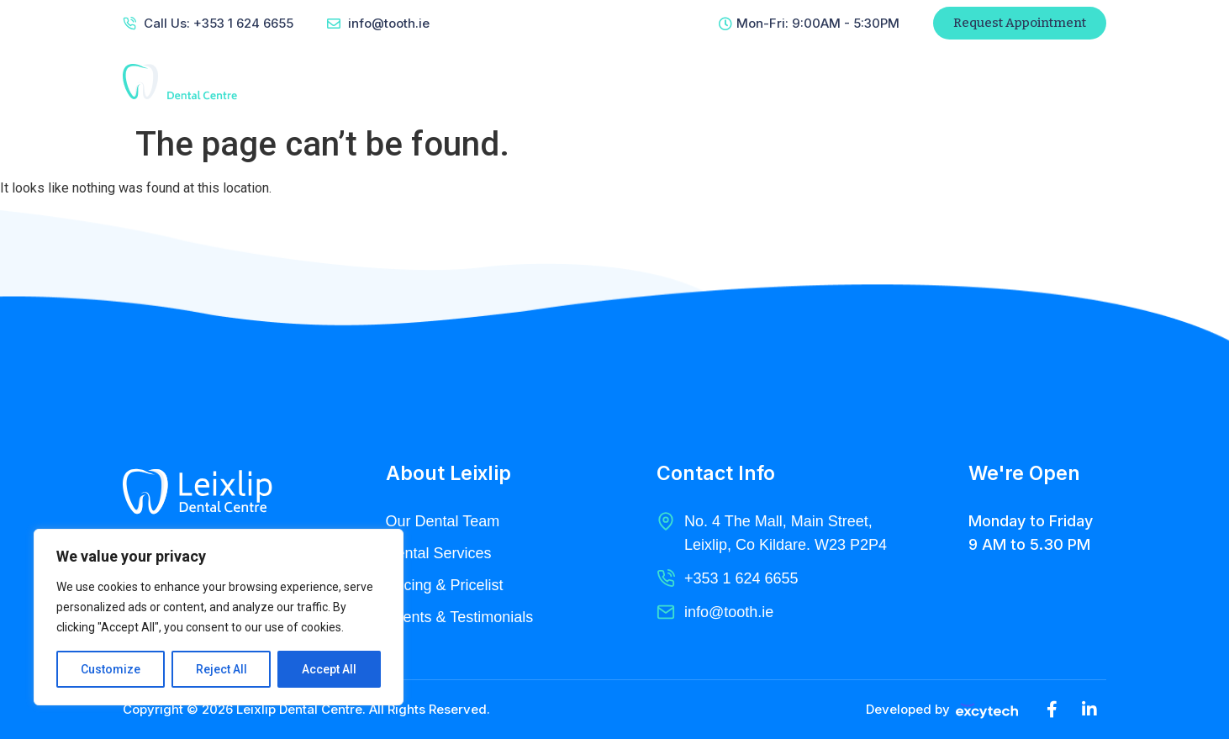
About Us (536, 81)
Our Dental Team (443, 521)
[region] (219, 617)
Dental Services (439, 553)
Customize (110, 669)
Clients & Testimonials (460, 617)
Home (454, 81)
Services (626, 81)
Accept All (329, 669)
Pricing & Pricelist (445, 585)
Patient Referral (959, 81)
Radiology (720, 81)
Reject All (221, 669)
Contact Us (819, 81)
